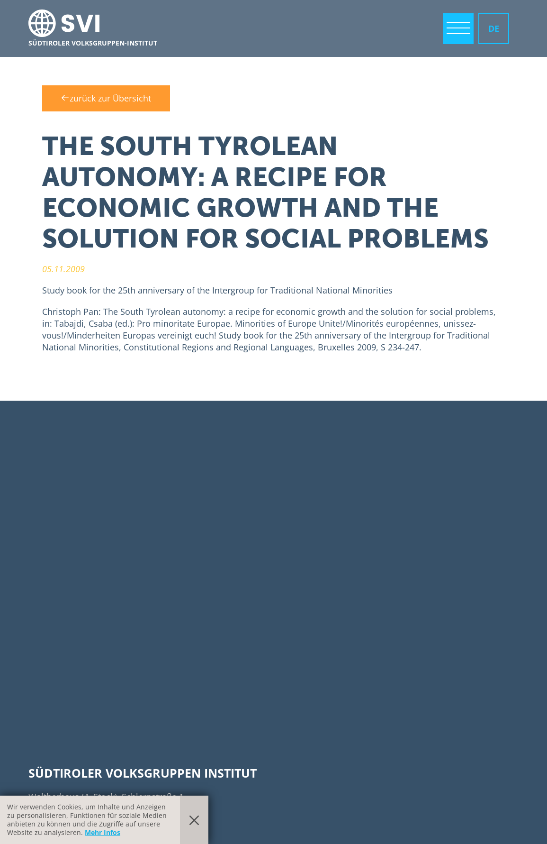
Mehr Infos (102, 832)
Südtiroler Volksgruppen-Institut (92, 42)
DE (493, 28)
